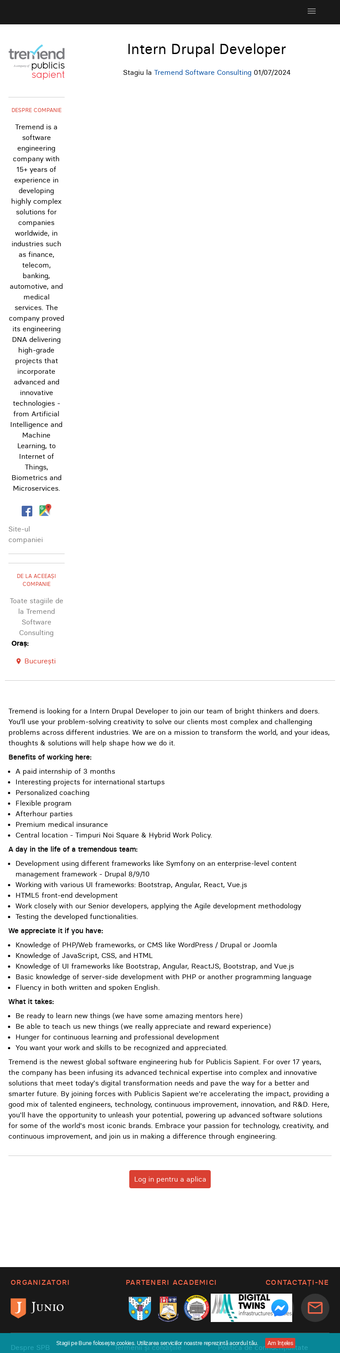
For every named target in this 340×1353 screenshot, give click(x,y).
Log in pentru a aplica (170, 1179)
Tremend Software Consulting (202, 72)
